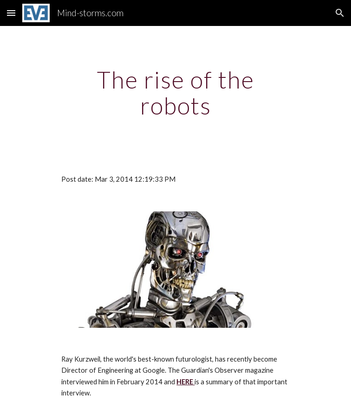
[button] (11, 12)
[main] (175, 92)
